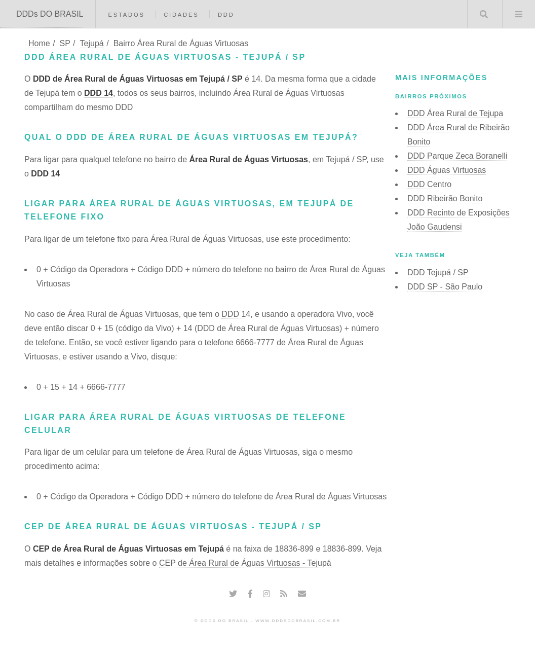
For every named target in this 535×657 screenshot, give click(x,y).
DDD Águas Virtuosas (446, 170)
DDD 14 (98, 93)
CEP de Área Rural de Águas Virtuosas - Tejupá (245, 563)
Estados (126, 15)
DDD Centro (429, 184)
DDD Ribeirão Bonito (445, 198)
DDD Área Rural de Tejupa (455, 113)
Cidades (181, 15)
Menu (519, 14)
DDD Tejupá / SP (438, 272)
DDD (226, 15)
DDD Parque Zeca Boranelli (457, 156)
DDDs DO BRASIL (49, 14)
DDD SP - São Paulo (444, 286)
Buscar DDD (484, 14)
